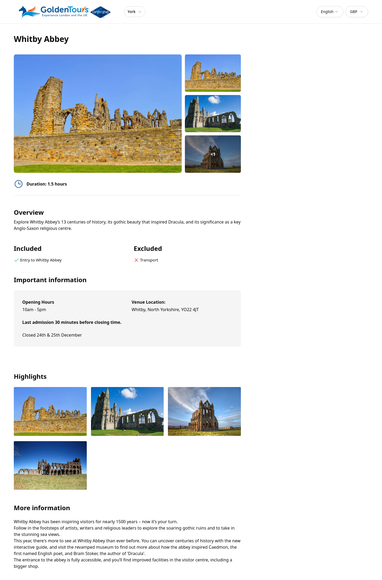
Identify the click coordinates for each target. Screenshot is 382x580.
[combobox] (330, 11)
